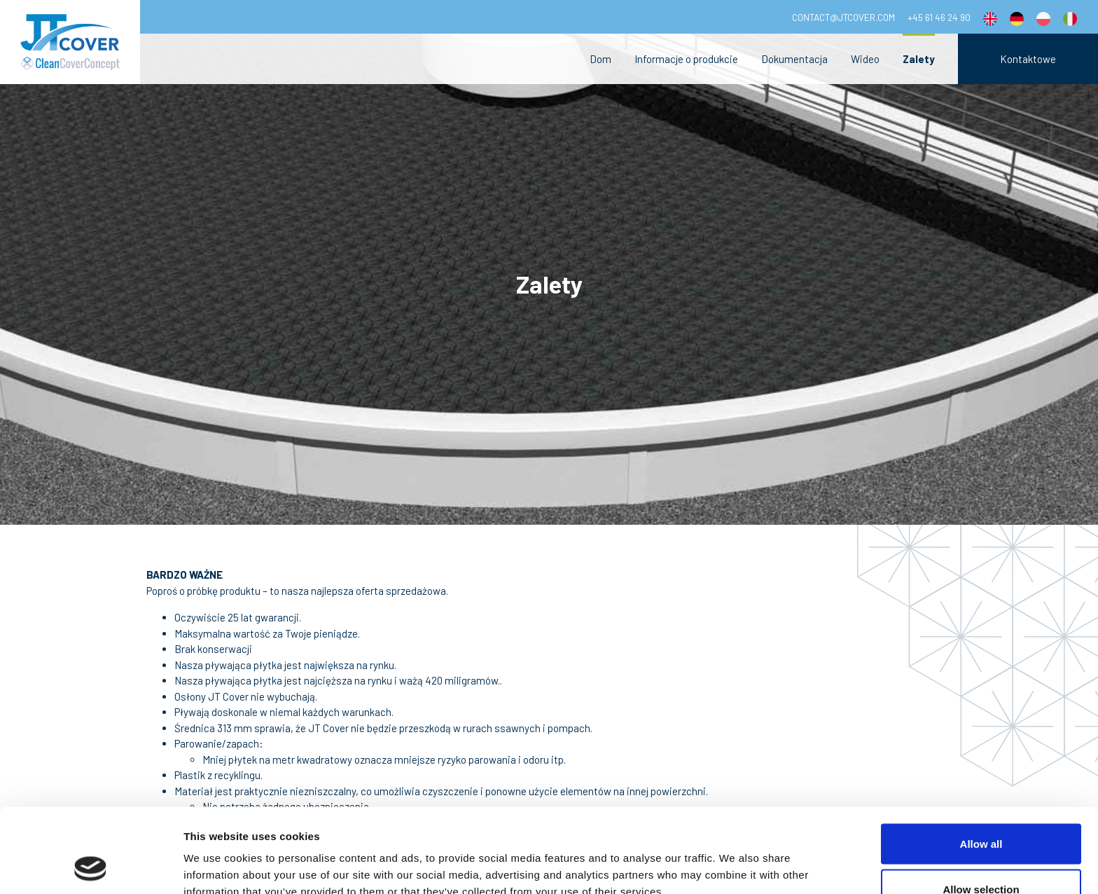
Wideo (865, 59)
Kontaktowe (1028, 59)
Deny (981, 856)
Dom (600, 59)
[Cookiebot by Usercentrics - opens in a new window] (90, 866)
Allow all (981, 765)
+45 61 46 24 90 (939, 17)
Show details (734, 858)
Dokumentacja (794, 59)
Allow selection (981, 811)
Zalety (919, 59)
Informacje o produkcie (686, 59)
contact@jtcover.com (843, 17)
